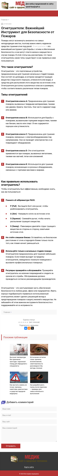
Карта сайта (29, 467)
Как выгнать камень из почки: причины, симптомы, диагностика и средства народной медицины (19, 389)
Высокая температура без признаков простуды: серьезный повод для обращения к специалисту (18, 361)
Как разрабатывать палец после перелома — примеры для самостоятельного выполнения (38, 389)
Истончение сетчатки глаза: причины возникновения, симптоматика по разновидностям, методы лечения (38, 362)
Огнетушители (39, 46)
